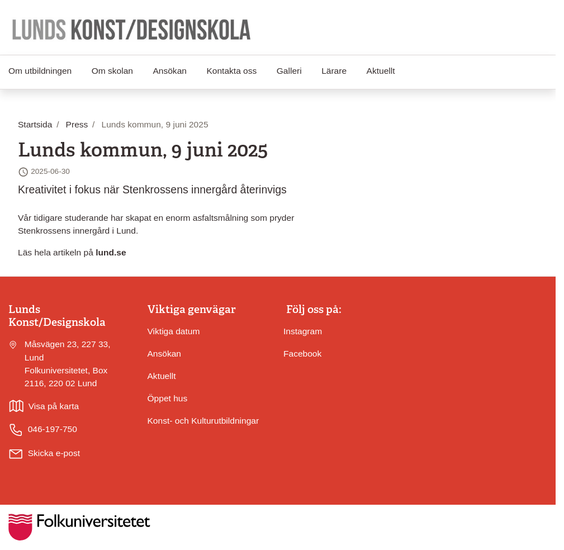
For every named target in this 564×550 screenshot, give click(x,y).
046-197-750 (42, 430)
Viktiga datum (174, 331)
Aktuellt (381, 70)
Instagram (302, 331)
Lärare (334, 70)
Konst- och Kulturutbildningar (203, 420)
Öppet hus (168, 398)
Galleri (289, 70)
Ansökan (170, 70)
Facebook (302, 353)
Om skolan (112, 70)
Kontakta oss (231, 70)
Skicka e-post (54, 453)
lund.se (111, 252)
